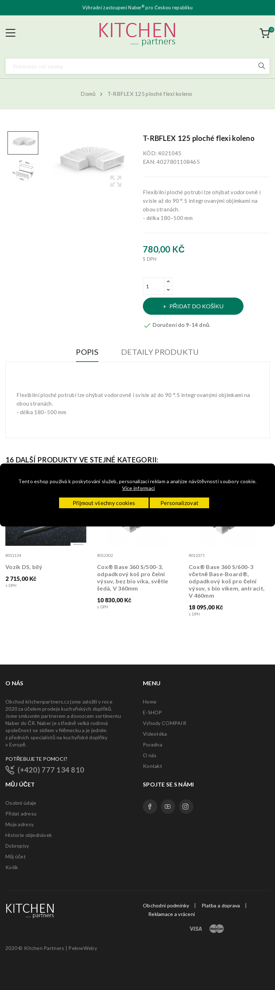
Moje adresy (19, 824)
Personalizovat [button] (179, 503)
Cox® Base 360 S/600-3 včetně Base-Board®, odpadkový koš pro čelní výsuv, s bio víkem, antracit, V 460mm (227, 581)
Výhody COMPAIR (164, 723)
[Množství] (153, 286)
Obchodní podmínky (166, 905)
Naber (136, 7)
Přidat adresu (21, 813)
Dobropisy (17, 846)
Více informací (138, 488)
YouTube (168, 806)
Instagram (186, 806)
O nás (149, 755)
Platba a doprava (221, 905)
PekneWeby (82, 948)
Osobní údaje (20, 803)
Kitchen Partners (44, 948)
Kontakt (152, 766)
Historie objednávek (28, 835)
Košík (11, 867)
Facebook (150, 806)
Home (149, 702)
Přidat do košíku (195, 306)
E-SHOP (152, 712)
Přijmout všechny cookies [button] (104, 503)
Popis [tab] (87, 352)
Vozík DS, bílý (23, 566)
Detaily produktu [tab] (160, 352)
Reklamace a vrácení (171, 914)
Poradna (152, 744)
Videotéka (155, 734)
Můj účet (15, 856)
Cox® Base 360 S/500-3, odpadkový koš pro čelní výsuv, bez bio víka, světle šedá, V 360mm (132, 577)
